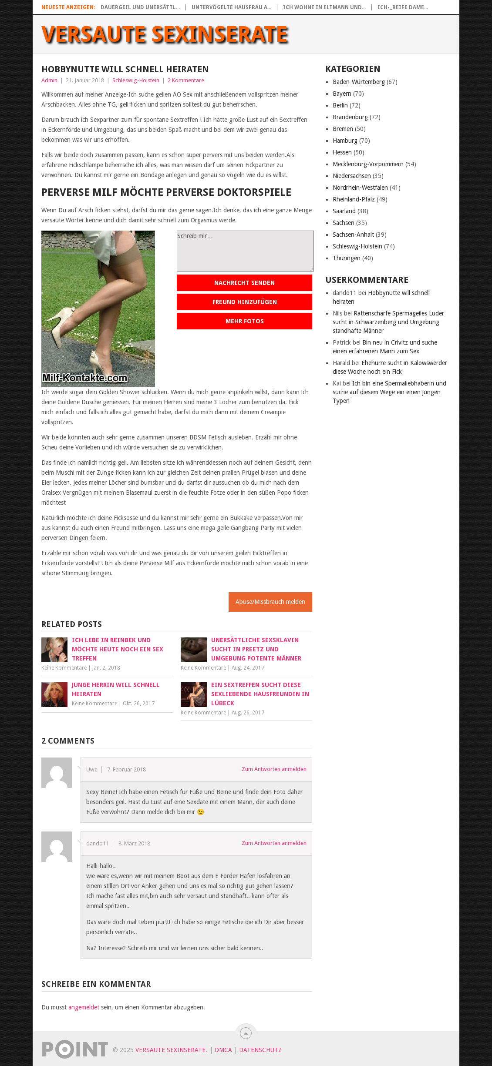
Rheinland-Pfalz (354, 199)
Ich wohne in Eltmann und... (324, 7)
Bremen (343, 128)
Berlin (340, 105)
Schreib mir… (245, 251)
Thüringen (347, 258)
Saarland (344, 211)
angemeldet (83, 1007)
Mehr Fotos (245, 321)
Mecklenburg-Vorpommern (368, 164)
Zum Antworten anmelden (274, 769)
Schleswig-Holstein (135, 80)
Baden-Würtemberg (359, 81)
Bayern (342, 93)
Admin (49, 80)
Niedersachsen (352, 175)
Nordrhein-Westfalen (360, 187)
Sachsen (343, 222)
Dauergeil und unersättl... (140, 7)
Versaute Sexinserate (164, 34)
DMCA (223, 1049)
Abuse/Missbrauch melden (270, 601)
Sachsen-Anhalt (353, 234)
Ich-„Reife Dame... (402, 7)
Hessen (342, 152)
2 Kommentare (186, 80)
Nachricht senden (244, 282)
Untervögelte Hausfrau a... (231, 7)
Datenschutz (260, 1049)
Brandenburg (350, 117)
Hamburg (345, 140)
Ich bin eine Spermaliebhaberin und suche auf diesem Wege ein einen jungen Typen (389, 392)
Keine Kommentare (64, 668)
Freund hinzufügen (244, 301)
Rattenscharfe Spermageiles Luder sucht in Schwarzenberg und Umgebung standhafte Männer (388, 322)
